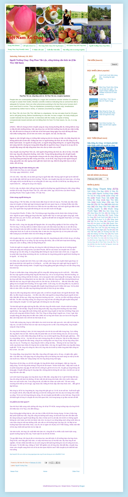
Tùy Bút (109, 230)
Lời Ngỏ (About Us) (29, 46)
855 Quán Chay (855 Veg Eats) (76, 45)
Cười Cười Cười (102, 217)
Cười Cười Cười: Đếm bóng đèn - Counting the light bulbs (108, 77)
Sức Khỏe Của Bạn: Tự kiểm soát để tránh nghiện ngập (107, 125)
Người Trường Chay (21, 465)
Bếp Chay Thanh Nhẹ (99, 189)
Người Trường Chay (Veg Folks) (99, 46)
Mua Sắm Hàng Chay (110, 211)
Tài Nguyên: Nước (110, 244)
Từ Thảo (89, 246)
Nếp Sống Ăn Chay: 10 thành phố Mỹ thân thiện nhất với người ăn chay (107, 113)
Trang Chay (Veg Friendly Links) (18, 49)
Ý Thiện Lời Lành (38, 50)
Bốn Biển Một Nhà (112, 225)
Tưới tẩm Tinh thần (53, 50)
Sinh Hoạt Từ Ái (100, 219)
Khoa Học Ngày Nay (98, 240)
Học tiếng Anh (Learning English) (74, 50)
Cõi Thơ (101, 204)
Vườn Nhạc (101, 202)
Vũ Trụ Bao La (111, 240)
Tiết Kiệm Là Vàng (112, 236)
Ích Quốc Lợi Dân (100, 223)
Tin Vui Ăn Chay (94, 196)
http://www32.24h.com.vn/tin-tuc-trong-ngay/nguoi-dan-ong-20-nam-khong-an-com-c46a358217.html (37, 454)
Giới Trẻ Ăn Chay (97, 221)
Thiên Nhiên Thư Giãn (97, 238)
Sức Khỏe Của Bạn (95, 191)
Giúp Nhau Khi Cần (97, 213)
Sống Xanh (114, 219)
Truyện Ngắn (99, 230)
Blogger (82, 486)
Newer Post (14, 471)
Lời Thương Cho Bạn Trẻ (109, 232)
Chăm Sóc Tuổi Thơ (97, 228)
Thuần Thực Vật (102, 198)
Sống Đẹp (101, 215)
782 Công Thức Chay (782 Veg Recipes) (51, 46)
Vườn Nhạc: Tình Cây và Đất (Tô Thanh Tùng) (107, 100)
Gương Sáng (91, 242)
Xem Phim (99, 236)
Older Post (75, 471)
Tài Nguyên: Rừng (99, 246)
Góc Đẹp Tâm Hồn (103, 207)
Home (45, 471)
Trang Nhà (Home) (14, 45)
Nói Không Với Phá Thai (99, 234)
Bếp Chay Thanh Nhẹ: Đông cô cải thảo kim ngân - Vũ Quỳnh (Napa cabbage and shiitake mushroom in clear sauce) (108, 90)
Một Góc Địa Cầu (97, 244)
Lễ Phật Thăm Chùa (104, 242)
